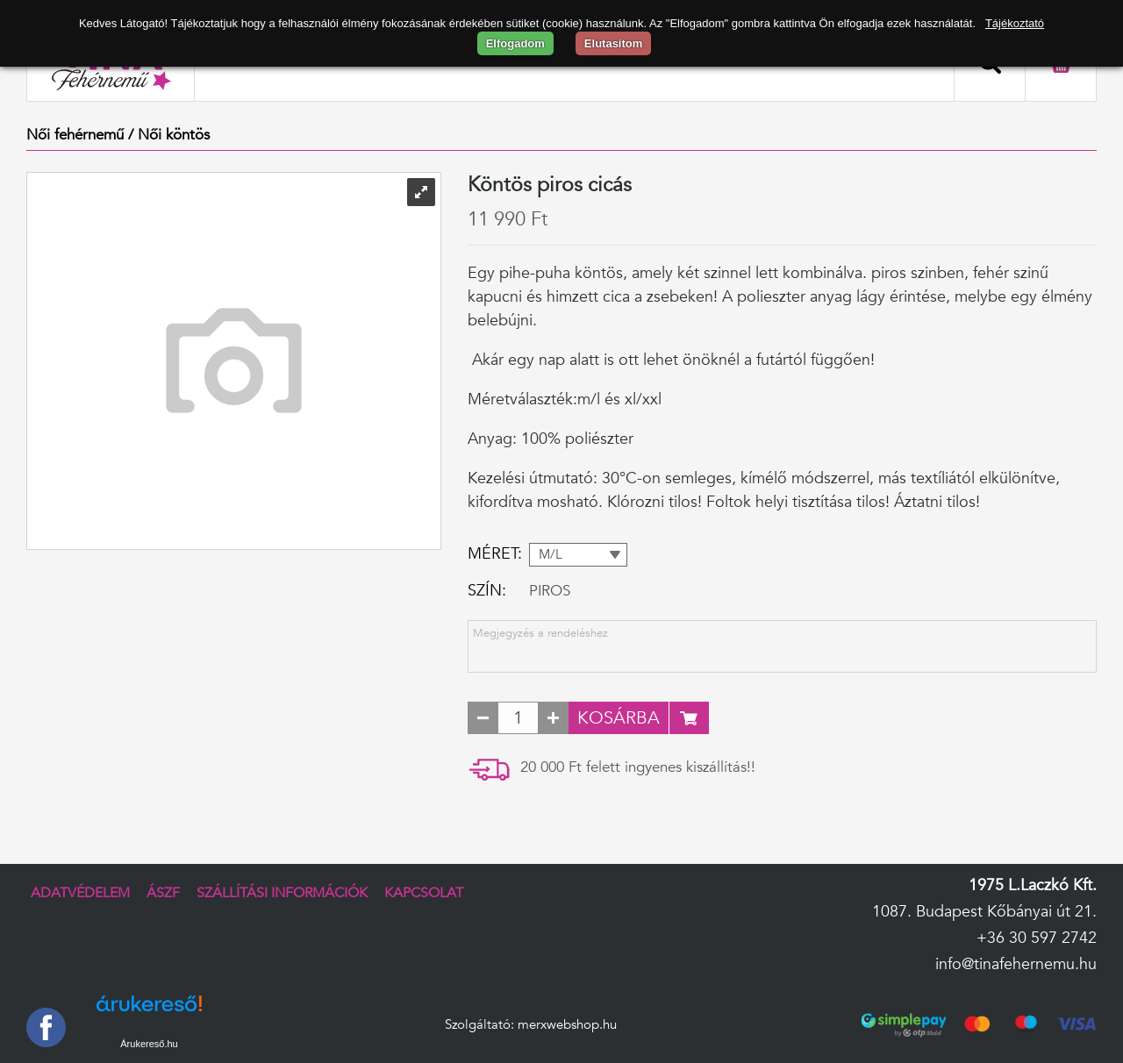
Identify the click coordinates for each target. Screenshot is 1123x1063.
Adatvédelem (80, 892)
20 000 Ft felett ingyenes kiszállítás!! (637, 767)
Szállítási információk (282, 892)
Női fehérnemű (75, 135)
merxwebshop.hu (567, 1025)
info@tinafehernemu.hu (1016, 964)
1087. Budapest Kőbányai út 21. (984, 912)
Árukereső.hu (148, 1043)
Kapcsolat (423, 892)
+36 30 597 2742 (1036, 938)
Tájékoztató (1014, 23)
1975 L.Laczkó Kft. (1033, 885)
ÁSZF (163, 892)
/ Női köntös (169, 135)
